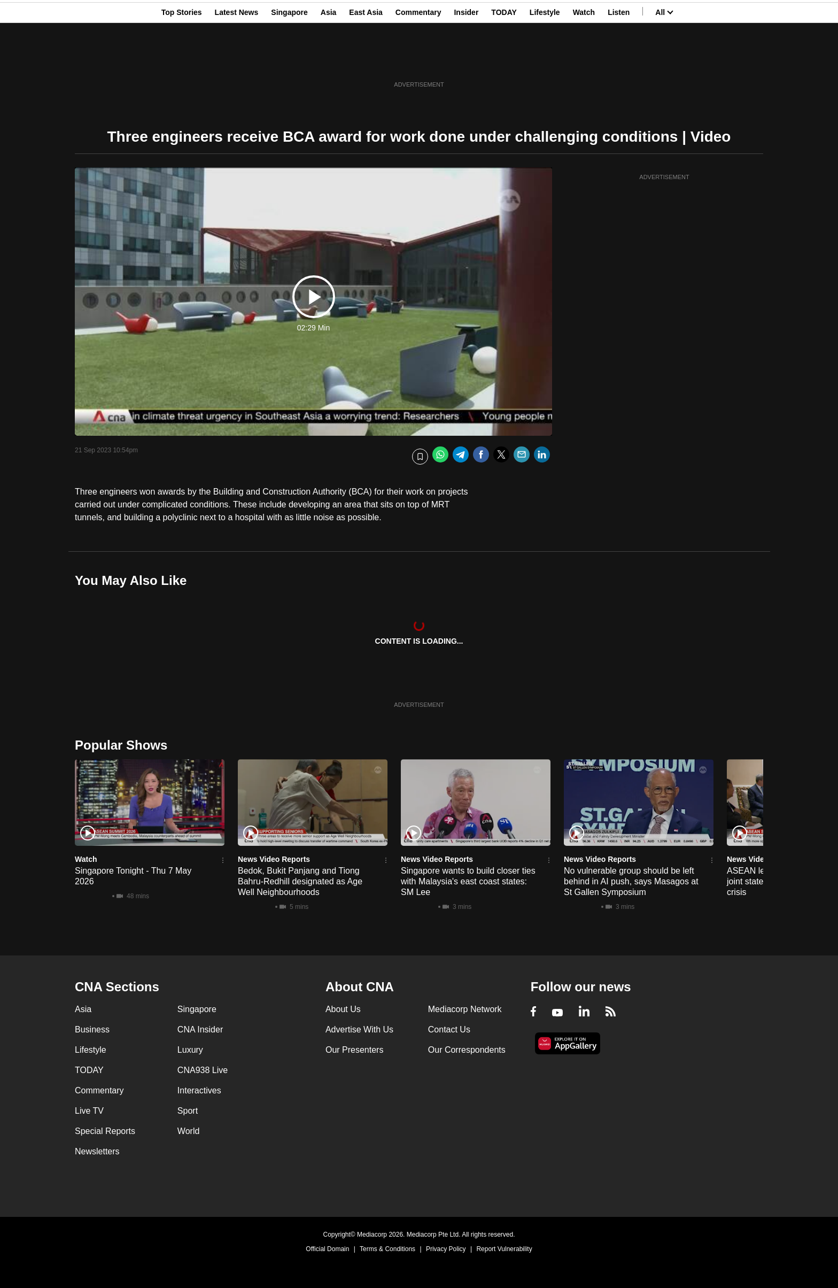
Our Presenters (354, 1049)
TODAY (503, 60)
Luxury (190, 1049)
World (188, 1131)
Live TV (89, 1110)
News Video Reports (274, 859)
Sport (187, 1110)
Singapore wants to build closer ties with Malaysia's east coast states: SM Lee (468, 881)
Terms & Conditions (387, 1249)
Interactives (199, 1090)
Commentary (418, 60)
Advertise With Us (359, 1029)
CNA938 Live (202, 1070)
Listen (619, 60)
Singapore (289, 60)
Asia (329, 60)
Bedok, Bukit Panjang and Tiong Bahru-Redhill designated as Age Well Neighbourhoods (300, 881)
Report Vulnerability (504, 1249)
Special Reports (105, 1131)
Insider (466, 60)
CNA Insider (200, 1029)
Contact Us (449, 1029)
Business (92, 1029)
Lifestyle (545, 60)
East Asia (366, 60)
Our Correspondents (467, 1049)
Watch (584, 60)
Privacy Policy (446, 1249)
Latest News (237, 60)
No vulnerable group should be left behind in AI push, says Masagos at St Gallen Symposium (631, 881)
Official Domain (327, 1249)
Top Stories (181, 60)
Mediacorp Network (465, 1009)
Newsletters (97, 1151)
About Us (343, 1009)
